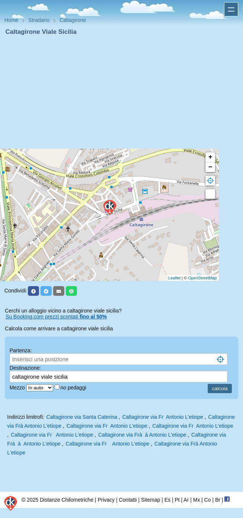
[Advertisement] (121, 92)
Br (217, 500)
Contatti (128, 500)
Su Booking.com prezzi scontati (56, 317)
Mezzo (18, 388)
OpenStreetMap (202, 278)
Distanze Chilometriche (66, 500)
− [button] (210, 167)
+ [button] (210, 157)
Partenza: (21, 350)
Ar (186, 500)
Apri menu (231, 9)
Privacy (106, 500)
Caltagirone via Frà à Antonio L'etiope (142, 435)
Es (167, 500)
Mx (196, 500)
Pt (177, 500)
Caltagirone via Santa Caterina (81, 417)
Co (207, 500)
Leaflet (174, 278)
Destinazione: (25, 368)
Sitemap (150, 500)
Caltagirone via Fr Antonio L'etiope (162, 417)
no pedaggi (74, 388)
